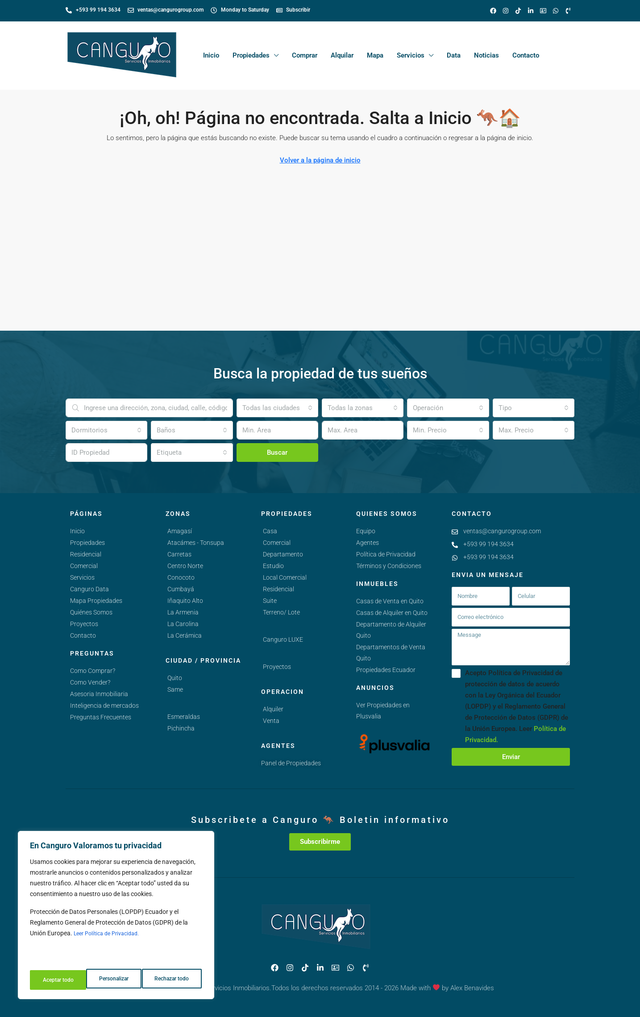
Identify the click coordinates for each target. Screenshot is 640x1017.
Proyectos (277, 666)
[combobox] (277, 407)
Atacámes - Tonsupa (195, 542)
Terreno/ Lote (281, 612)
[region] (116, 918)
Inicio (211, 55)
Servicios (410, 55)
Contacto (525, 55)
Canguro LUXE (283, 639)
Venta (271, 720)
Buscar (277, 452)
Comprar (304, 55)
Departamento (283, 554)
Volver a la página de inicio (320, 160)
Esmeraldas (183, 716)
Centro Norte (185, 565)
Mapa (375, 55)
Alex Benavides (472, 988)
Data (454, 55)
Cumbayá (180, 589)
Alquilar (342, 55)
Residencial (278, 589)
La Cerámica (184, 635)
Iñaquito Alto (185, 600)
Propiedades (251, 55)
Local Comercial (285, 577)
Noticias (486, 55)
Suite (270, 600)
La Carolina (183, 623)
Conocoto (181, 577)
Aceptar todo (175, 980)
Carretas (179, 554)
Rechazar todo (115, 980)
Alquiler (273, 709)
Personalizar (56, 980)
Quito (174, 677)
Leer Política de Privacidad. (111, 939)
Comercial (277, 542)
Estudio (273, 565)
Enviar (511, 757)
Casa (270, 531)
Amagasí (179, 531)
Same (175, 689)
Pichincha (181, 728)
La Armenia (183, 612)
